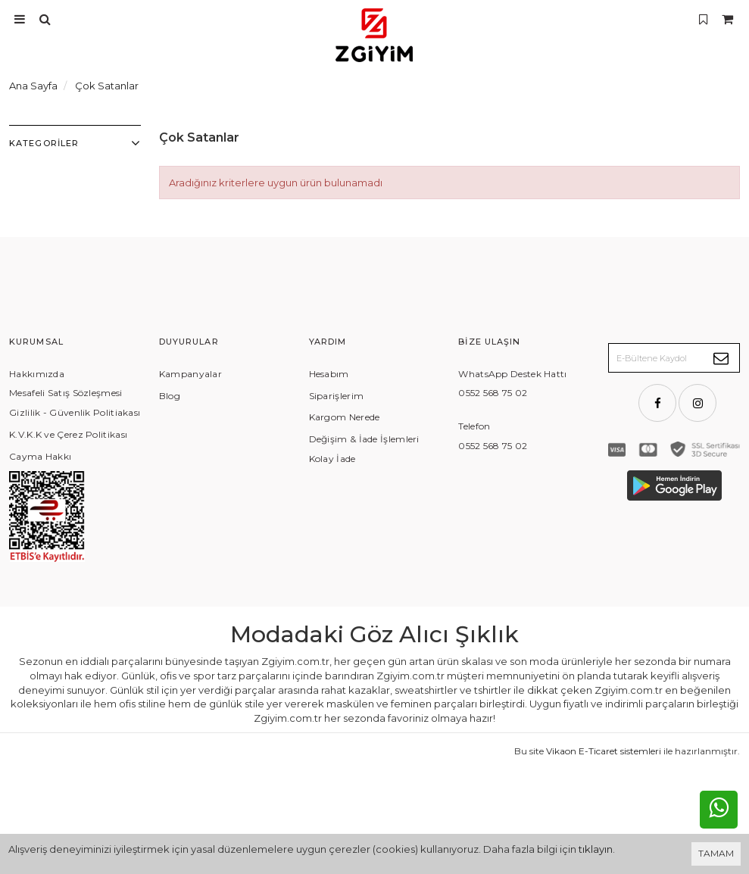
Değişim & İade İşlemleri (364, 439)
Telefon (474, 426)
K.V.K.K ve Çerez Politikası (68, 434)
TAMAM (716, 853)
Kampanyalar (190, 373)
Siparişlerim (336, 395)
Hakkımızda (36, 373)
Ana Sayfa (33, 86)
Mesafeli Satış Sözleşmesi (66, 392)
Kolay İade (332, 458)
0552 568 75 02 (492, 392)
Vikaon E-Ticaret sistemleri (603, 810)
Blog (169, 395)
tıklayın (596, 849)
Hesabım (329, 373)
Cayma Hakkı (40, 456)
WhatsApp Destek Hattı (512, 373)
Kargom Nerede (344, 417)
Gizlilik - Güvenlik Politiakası (74, 412)
